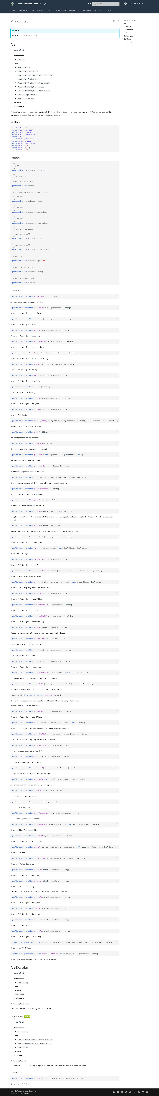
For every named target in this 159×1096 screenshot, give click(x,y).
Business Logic (61, 10)
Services (72, 10)
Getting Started (22, 10)
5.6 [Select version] (45, 3)
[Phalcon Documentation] (13, 3)
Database (40, 10)
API (79, 10)
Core (32, 10)
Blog (109, 10)
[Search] (105, 4)
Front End (49, 10)
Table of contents (130, 20)
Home (12, 10)
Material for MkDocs (24, 1093)
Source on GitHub (17, 49)
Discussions (87, 10)
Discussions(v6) (99, 10)
